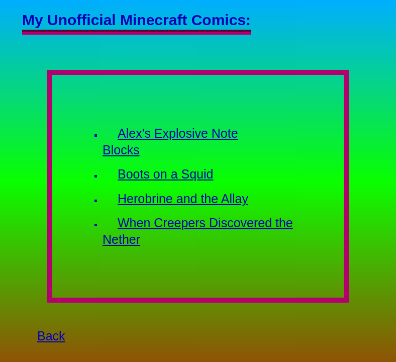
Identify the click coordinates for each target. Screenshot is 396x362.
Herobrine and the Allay (183, 199)
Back (51, 336)
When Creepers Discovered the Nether (198, 231)
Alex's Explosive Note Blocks (170, 141)
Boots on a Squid (165, 174)
